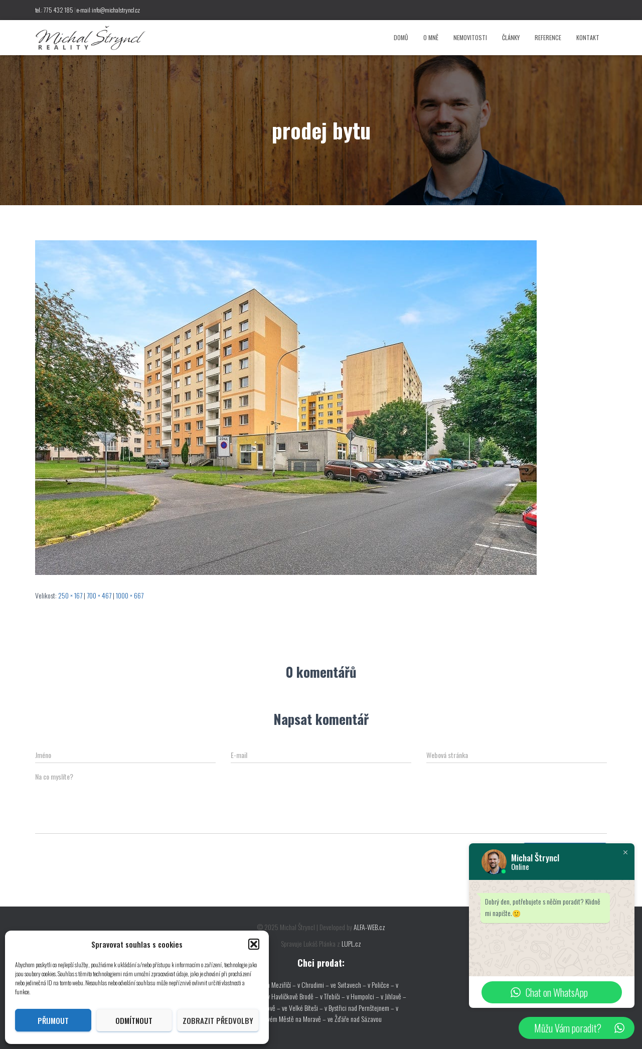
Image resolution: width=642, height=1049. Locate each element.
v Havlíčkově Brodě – (293, 996)
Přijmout (53, 1020)
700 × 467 (99, 595)
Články (511, 37)
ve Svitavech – (348, 984)
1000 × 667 (129, 595)
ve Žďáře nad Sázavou (355, 1018)
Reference (548, 37)
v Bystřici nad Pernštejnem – (360, 1007)
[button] (254, 944)
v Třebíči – (333, 996)
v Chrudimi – (313, 984)
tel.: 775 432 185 (54, 10)
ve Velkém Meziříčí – (270, 984)
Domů (401, 37)
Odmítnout (133, 1020)
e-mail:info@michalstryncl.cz (108, 10)
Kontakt (587, 37)
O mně (430, 37)
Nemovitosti (470, 37)
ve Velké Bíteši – (303, 1007)
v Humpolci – (364, 996)
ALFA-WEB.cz (369, 927)
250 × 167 (70, 595)
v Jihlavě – (393, 996)
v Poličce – (382, 984)
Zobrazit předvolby (218, 1020)
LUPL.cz (351, 943)
